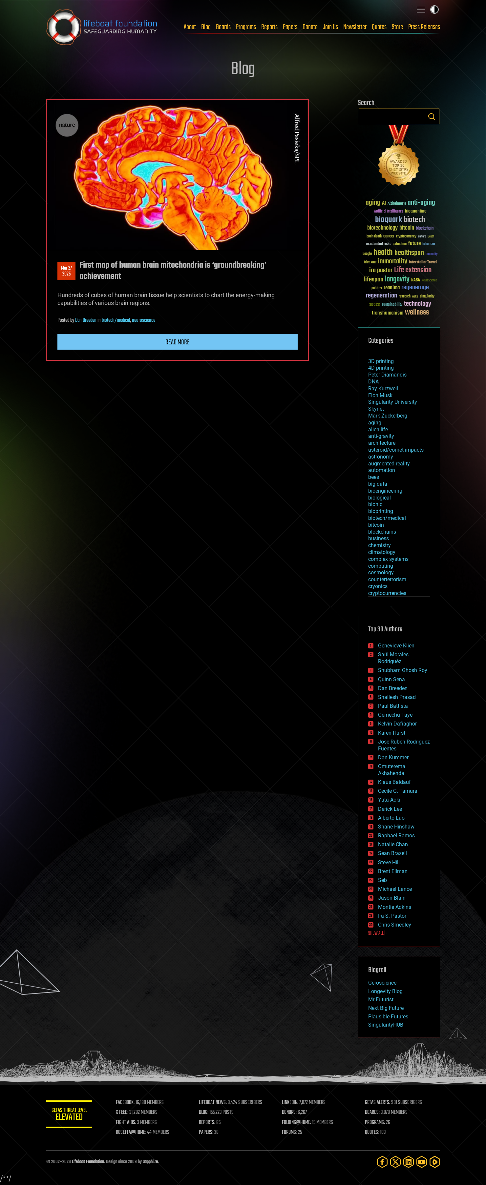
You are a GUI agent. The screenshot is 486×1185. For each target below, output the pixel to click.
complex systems (388, 559)
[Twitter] (395, 1162)
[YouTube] (421, 1162)
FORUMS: (289, 1132)
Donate (310, 27)
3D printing (381, 361)
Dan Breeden (85, 320)
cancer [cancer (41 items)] (388, 236)
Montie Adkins (394, 907)
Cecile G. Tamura (397, 791)
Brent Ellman (393, 871)
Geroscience (382, 983)
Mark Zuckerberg (387, 416)
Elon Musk (380, 395)
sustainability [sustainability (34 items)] (392, 305)
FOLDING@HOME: (296, 1122)
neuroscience (143, 320)
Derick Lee (390, 809)
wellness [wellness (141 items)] (417, 312)
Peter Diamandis (387, 375)
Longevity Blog (385, 991)
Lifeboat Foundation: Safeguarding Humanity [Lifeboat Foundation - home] (102, 27)
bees (373, 477)
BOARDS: (372, 1112)
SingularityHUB (385, 1025)
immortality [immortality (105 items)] (392, 261)
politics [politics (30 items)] (376, 288)
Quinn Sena (391, 679)
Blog (206, 27)
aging (374, 422)
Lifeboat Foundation (88, 1162)
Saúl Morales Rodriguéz (393, 657)
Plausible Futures (388, 1016)
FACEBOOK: (125, 1102)
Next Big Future (386, 1008)
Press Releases (424, 27)
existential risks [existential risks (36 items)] (378, 244)
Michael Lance (395, 889)
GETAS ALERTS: (377, 1102)
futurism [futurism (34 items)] (428, 244)
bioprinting (380, 511)
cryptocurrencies (387, 593)
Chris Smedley (394, 925)
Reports (269, 27)
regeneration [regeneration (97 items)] (381, 295)
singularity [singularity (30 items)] (427, 297)
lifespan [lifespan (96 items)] (373, 279)
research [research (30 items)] (405, 297)
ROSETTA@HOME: (131, 1132)
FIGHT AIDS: (126, 1122)
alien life (378, 429)
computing (380, 566)
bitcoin (376, 525)
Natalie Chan (393, 844)
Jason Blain (392, 898)
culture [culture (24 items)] (422, 236)
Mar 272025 (66, 271)
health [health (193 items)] (383, 252)
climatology (381, 552)
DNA (373, 381)
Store (397, 27)
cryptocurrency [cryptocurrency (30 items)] (406, 237)
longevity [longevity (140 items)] (397, 279)
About (190, 27)
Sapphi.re (150, 1162)
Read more (177, 342)
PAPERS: (206, 1132)
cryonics (378, 586)
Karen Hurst (391, 733)
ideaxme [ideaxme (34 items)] (370, 262)
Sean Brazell (392, 853)
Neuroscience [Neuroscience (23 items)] (429, 281)
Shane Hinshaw (396, 827)
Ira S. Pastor (392, 916)
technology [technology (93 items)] (417, 304)
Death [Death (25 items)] (431, 236)
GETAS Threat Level (69, 1115)
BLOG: (203, 1112)
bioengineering (385, 491)
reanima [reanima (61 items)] (392, 288)
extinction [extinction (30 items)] (400, 244)
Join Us (330, 27)
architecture (381, 443)
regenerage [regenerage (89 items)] (415, 287)
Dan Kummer (393, 757)
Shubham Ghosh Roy (402, 670)
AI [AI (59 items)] (384, 203)
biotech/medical (116, 320)
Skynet (376, 409)
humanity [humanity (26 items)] (432, 254)
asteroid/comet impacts (396, 450)
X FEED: (122, 1112)
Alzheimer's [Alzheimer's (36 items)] (397, 203)
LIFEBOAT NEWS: (213, 1102)
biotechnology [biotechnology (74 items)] (382, 228)
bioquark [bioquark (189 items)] (388, 220)
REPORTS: (207, 1122)
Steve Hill (389, 862)
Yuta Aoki (389, 800)
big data (377, 484)
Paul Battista (393, 706)
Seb (382, 880)
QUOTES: (372, 1132)
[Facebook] (382, 1162)
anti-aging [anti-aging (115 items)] (421, 203)
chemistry (379, 545)
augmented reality (389, 463)
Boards (223, 27)
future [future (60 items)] (414, 243)
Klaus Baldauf (394, 782)
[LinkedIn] (408, 1162)
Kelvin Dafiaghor (397, 724)
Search (431, 116)
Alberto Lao (391, 818)
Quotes (379, 27)
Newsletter (355, 27)
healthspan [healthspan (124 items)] (409, 253)
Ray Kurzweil (383, 388)
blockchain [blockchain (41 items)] (424, 228)
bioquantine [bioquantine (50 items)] (416, 211)
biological (379, 498)
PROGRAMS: (375, 1122)
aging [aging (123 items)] (373, 203)
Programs (246, 27)
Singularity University (392, 402)
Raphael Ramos (396, 835)
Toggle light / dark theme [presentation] (434, 9)
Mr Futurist (380, 999)
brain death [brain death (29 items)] (374, 237)
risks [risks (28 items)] (415, 296)
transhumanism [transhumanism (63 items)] (387, 313)
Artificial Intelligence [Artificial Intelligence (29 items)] (388, 212)
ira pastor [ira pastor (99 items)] (380, 270)
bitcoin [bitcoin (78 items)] (406, 228)
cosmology (381, 572)
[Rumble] (435, 1162)
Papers (290, 27)
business (378, 538)
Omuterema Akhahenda (391, 769)
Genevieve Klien (396, 646)
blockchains (382, 532)
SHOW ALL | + (378, 933)
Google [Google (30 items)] (367, 254)
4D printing (381, 368)
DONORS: (289, 1112)
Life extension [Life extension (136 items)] (413, 270)
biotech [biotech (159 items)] (414, 219)
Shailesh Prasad (397, 697)
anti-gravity (381, 436)
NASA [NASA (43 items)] (415, 280)
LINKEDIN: (290, 1102)
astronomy (380, 457)
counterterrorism (387, 579)
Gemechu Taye (395, 715)
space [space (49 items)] (374, 304)
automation (381, 470)
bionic (375, 504)
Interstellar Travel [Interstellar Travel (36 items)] (423, 262)
